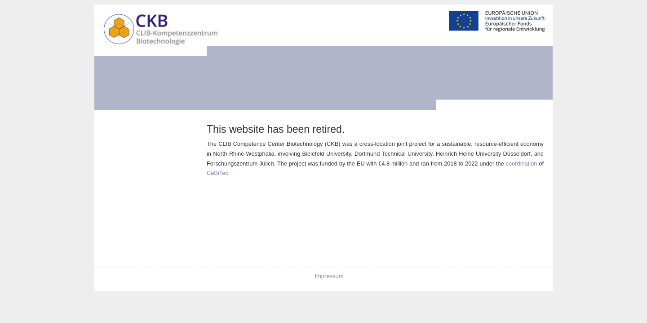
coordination (521, 163)
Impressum (329, 276)
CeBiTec (217, 173)
